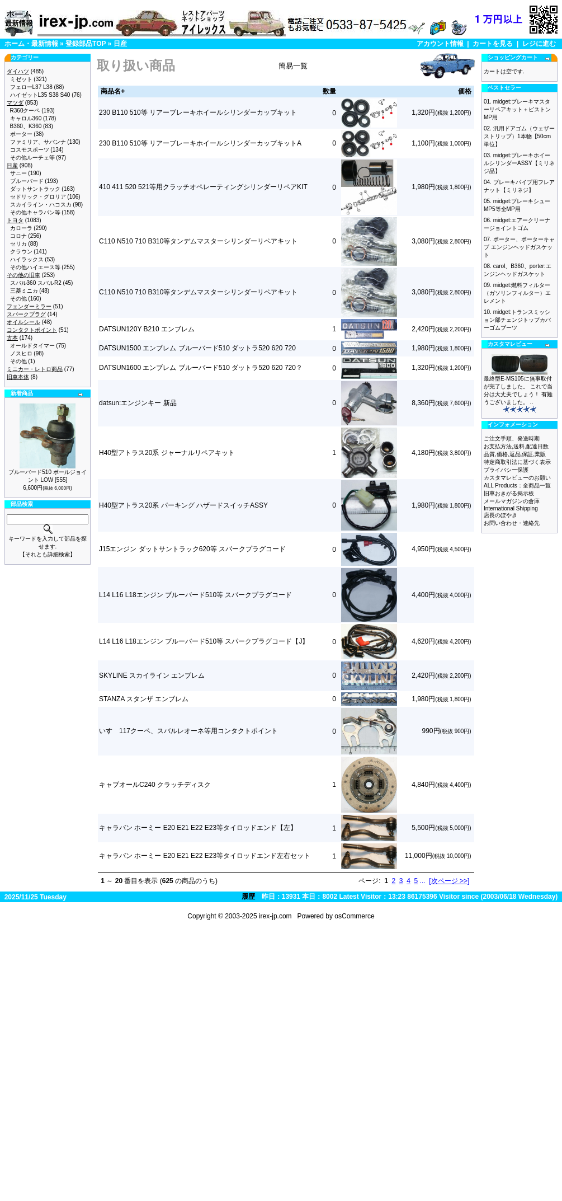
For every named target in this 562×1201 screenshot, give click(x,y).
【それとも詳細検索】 (47, 554)
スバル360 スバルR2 (36, 283)
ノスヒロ (21, 353)
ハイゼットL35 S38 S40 (40, 95)
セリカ (18, 244)
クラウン (21, 251)
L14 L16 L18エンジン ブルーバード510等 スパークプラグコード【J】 (204, 641)
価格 (464, 91)
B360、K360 (26, 126)
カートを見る (493, 44)
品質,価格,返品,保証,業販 (515, 454)
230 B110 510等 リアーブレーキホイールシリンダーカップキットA (200, 143)
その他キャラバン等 (35, 212)
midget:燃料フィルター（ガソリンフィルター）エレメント (517, 293)
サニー (18, 173)
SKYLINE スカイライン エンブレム (152, 675)
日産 (120, 44)
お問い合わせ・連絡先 (512, 523)
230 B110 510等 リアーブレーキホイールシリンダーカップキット (198, 112)
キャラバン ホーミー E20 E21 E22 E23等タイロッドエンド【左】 (198, 828)
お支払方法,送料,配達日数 (516, 446)
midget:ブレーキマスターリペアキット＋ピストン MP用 (517, 109)
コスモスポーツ (29, 150)
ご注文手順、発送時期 (512, 438)
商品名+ (113, 91)
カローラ (21, 228)
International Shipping (511, 508)
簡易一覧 (293, 66)
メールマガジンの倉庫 (512, 501)
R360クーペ (25, 110)
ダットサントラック (35, 189)
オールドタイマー (32, 346)
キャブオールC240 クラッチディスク (155, 785)
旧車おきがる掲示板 (509, 493)
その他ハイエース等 (35, 267)
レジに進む (539, 44)
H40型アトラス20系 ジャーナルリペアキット (167, 453)
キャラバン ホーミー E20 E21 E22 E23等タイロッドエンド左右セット (204, 856)
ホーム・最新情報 (31, 44)
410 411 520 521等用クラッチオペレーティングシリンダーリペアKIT (203, 187)
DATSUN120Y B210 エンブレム (147, 329)
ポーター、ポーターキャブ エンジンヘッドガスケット (519, 247)
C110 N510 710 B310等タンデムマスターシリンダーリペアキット (198, 241)
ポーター (21, 134)
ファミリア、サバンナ (38, 142)
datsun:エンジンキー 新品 (138, 403)
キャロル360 (26, 118)
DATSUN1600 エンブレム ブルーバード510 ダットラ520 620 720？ (201, 368)
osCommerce (354, 916)
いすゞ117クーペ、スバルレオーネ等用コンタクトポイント (188, 731)
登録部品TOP (85, 44)
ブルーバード (27, 181)
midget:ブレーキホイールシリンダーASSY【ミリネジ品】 (519, 163)
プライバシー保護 (506, 470)
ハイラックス (27, 259)
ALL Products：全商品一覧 (517, 485)
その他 (18, 298)
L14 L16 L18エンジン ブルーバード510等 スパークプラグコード (195, 595)
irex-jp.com (275, 916)
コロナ (18, 236)
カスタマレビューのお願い (517, 478)
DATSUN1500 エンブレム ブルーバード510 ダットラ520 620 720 (197, 348)
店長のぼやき (500, 515)
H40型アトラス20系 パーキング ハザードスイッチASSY (183, 505)
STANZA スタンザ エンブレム (143, 699)
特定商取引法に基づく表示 (517, 462)
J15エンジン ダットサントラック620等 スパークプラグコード (192, 549)
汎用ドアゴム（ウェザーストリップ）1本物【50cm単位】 (519, 136)
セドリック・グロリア (38, 197)
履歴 (248, 896)
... (423, 881)
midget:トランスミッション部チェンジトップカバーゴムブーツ (517, 320)
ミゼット (21, 79)
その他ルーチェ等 (32, 157)
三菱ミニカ (24, 291)
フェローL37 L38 (31, 87)
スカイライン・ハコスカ (41, 204)
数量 (329, 91)
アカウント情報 (440, 44)
